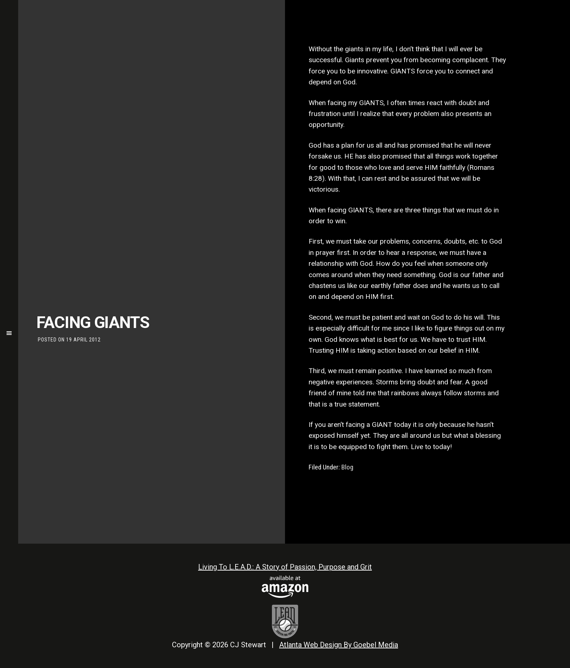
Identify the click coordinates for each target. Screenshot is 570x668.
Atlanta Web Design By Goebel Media (338, 644)
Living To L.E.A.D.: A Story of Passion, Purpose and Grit (285, 567)
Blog (347, 467)
